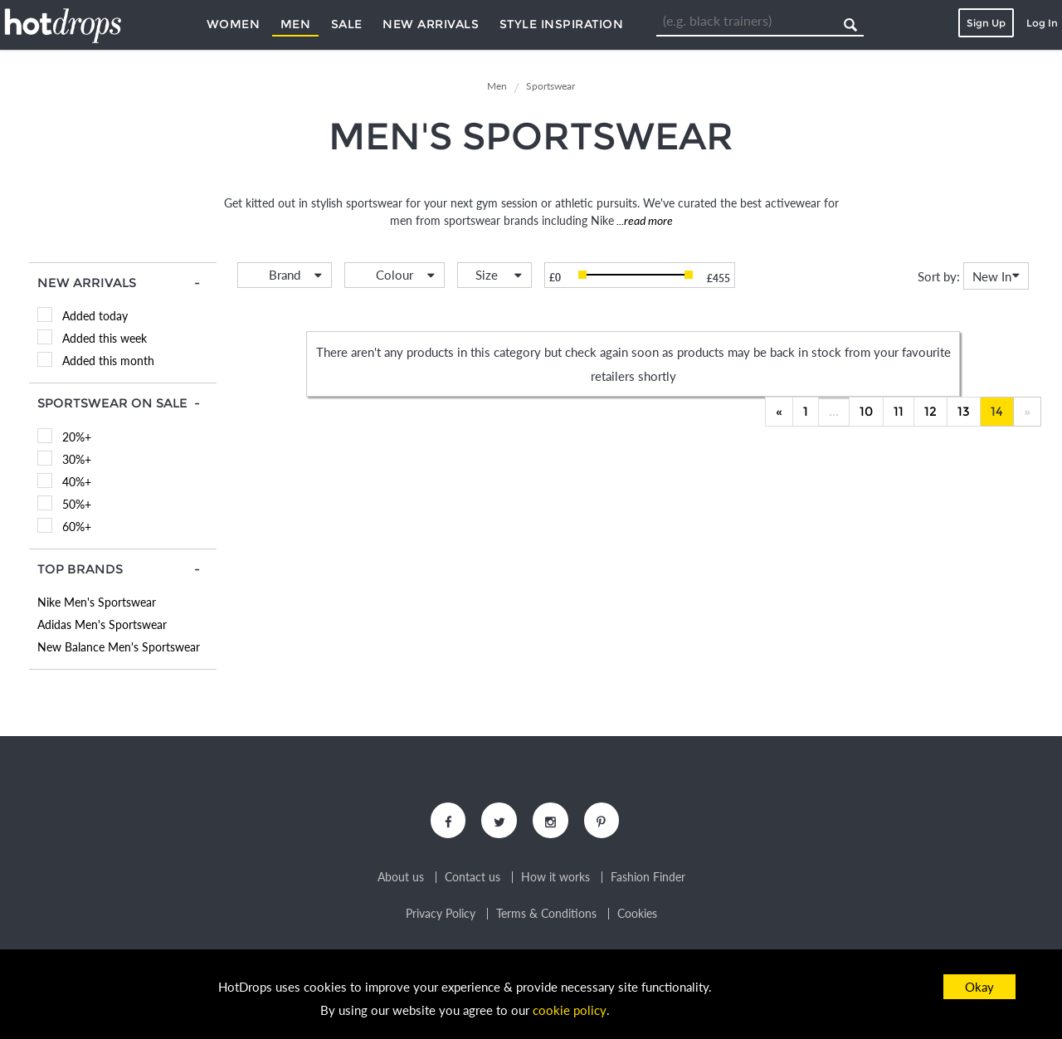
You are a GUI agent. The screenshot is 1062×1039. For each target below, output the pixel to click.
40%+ (76, 482)
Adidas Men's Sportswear (102, 624)
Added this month (108, 361)
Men (295, 24)
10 (866, 411)
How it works (555, 879)
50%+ (76, 504)
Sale (347, 24)
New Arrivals (430, 24)
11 (899, 411)
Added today (95, 316)
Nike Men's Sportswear (96, 602)
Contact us (472, 879)
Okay (979, 986)
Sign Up (986, 23)
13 (963, 411)
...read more (643, 220)
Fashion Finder (648, 879)
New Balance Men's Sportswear (118, 647)
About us (401, 879)
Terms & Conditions (546, 915)
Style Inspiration (561, 24)
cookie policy (570, 1010)
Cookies (637, 915)
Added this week (104, 338)
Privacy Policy (440, 915)
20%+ (76, 437)
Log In (1042, 23)
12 (930, 411)
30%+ (76, 459)
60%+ (76, 527)
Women (234, 24)
